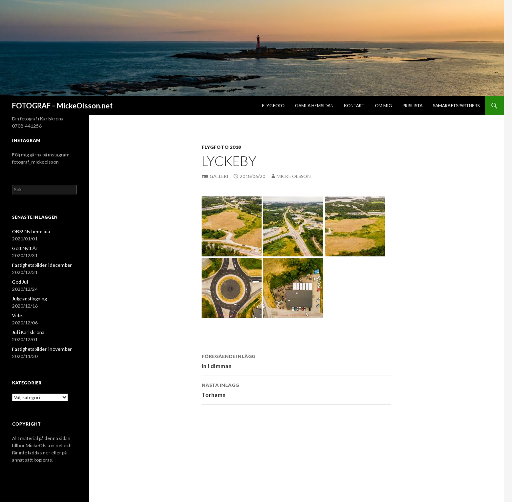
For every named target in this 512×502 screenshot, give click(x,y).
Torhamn (296, 389)
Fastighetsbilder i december (42, 265)
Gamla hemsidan (314, 105)
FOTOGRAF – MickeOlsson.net (62, 105)
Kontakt (354, 105)
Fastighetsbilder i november (42, 349)
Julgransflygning (29, 299)
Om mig (383, 105)
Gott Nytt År (25, 248)
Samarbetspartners (456, 105)
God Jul (20, 282)
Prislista (412, 105)
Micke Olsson (293, 176)
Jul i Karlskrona (28, 332)
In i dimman (296, 360)
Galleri (219, 176)
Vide (17, 315)
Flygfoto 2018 (221, 147)
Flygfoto (273, 105)
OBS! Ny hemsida (31, 231)
